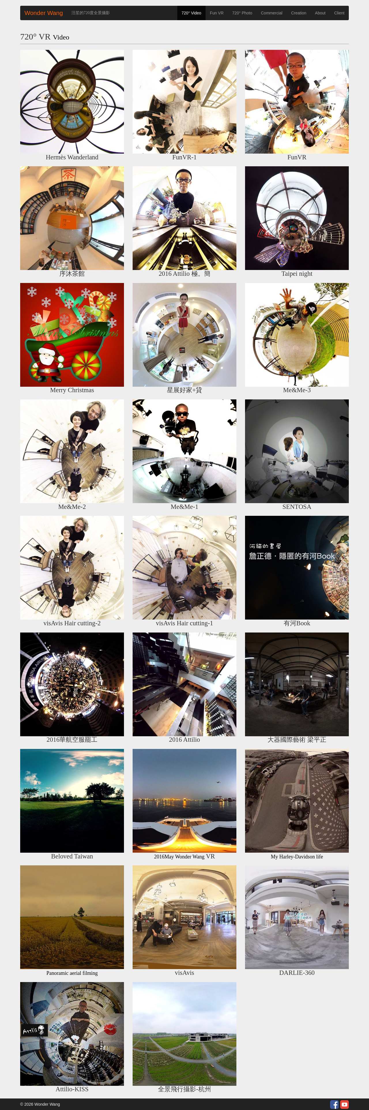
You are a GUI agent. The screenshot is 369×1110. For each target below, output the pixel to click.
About (320, 13)
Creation (298, 13)
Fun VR (216, 13)
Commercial (272, 13)
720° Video (191, 13)
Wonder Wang (44, 13)
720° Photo (242, 13)
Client (339, 13)
